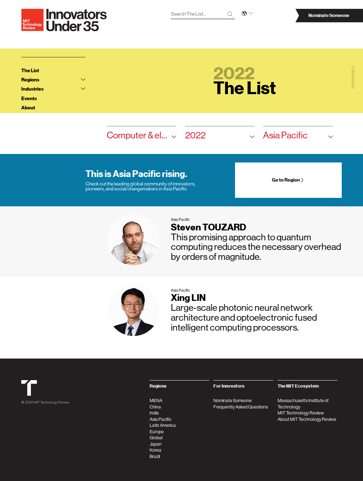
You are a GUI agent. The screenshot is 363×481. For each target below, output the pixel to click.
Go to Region (288, 180)
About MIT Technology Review (307, 419)
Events (29, 98)
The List (30, 70)
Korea (155, 450)
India (154, 413)
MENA (156, 400)
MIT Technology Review (51, 402)
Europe (157, 431)
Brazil (155, 456)
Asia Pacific (298, 137)
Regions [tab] (53, 79)
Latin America (163, 425)
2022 (220, 137)
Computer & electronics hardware (141, 137)
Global (156, 437)
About (28, 107)
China (155, 407)
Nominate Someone (232, 400)
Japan (156, 444)
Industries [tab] (53, 89)
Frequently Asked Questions (240, 407)
